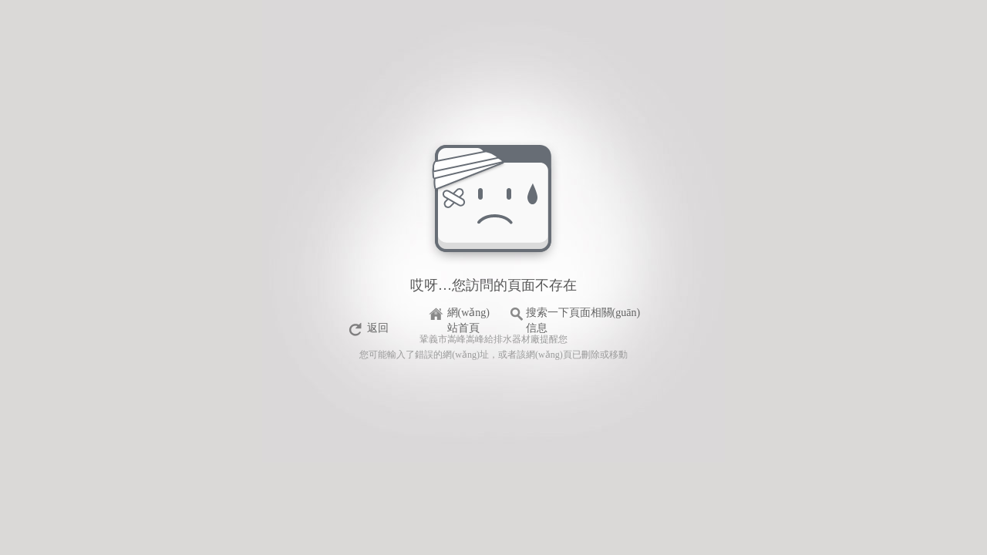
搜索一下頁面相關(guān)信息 (583, 315)
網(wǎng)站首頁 (468, 315)
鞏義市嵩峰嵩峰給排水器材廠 (479, 339)
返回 (378, 328)
